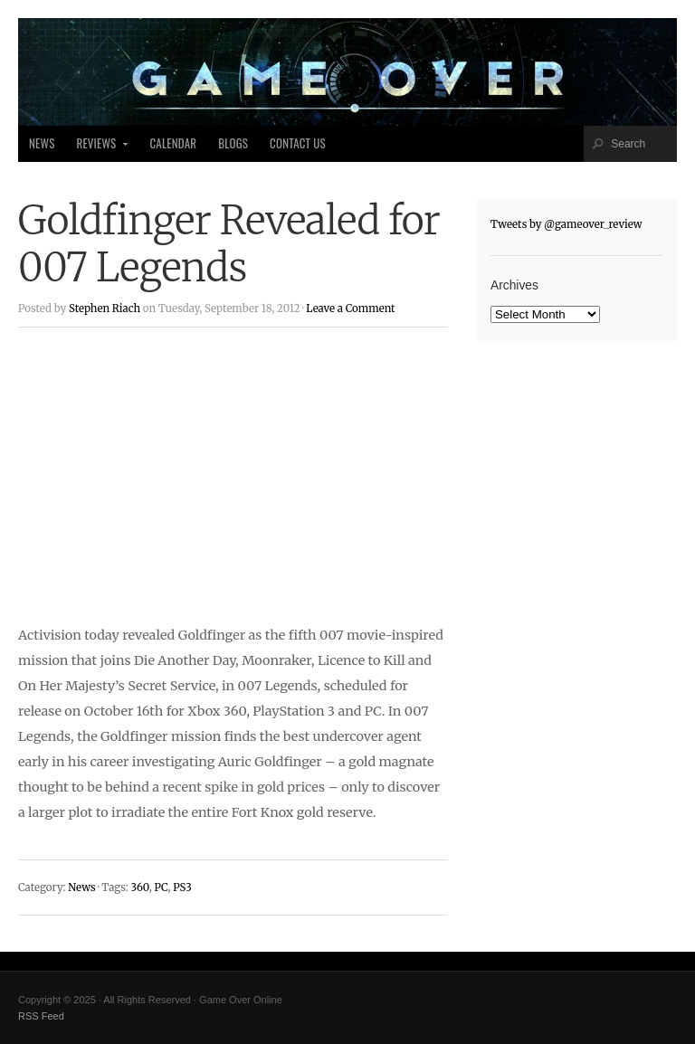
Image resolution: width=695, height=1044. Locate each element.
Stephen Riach (104, 308)
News (41, 143)
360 (139, 887)
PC (160, 887)
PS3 (182, 887)
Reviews (97, 148)
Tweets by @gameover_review (566, 224)
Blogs (233, 143)
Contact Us (298, 143)
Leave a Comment (350, 308)
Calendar (172, 143)
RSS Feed (41, 1016)
